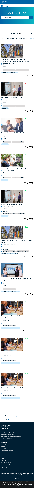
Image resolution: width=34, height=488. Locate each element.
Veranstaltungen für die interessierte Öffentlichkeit (11, 436)
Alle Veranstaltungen (5, 430)
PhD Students (3, 444)
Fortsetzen (17, 486)
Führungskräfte (4, 448)
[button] (30, 2)
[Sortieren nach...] (22, 33)
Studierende (3, 452)
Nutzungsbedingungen (5, 465)
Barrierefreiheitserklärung (6, 462)
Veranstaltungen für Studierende (7, 434)
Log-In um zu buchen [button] (27, 75)
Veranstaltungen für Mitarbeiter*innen (8, 432)
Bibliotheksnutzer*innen (5, 453)
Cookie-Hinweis (4, 467)
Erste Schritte (3, 460)
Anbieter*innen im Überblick (6, 438)
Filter (10, 27)
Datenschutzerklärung (5, 464)
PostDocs (3, 446)
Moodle (9, 419)
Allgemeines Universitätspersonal (7, 450)
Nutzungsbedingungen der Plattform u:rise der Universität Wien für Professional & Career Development (17, 485)
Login (26, 1)
